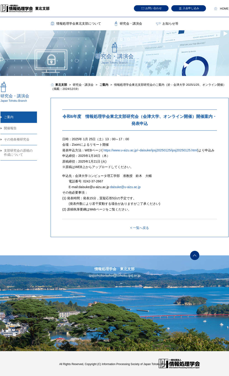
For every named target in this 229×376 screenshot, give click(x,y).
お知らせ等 (170, 23)
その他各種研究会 (16, 139)
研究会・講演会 (131, 23)
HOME (224, 8)
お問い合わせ (153, 8)
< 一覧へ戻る (139, 228)
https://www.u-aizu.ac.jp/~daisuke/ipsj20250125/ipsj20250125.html (150, 150)
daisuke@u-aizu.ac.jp (125, 187)
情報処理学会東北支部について (78, 23)
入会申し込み (191, 8)
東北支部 (61, 84)
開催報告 (10, 128)
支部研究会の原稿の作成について (18, 152)
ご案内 (8, 117)
